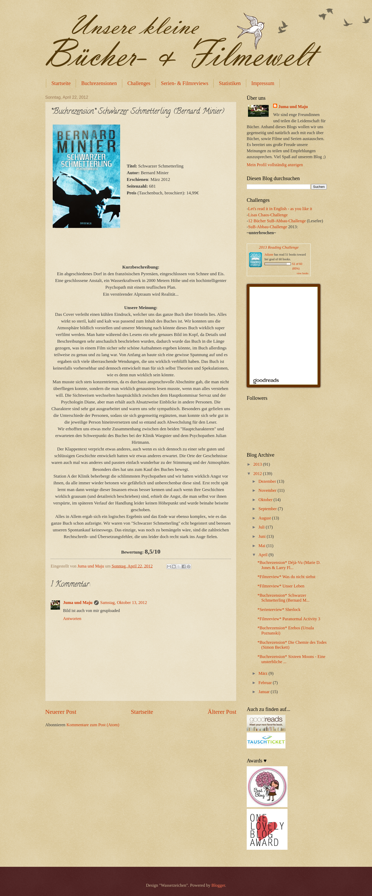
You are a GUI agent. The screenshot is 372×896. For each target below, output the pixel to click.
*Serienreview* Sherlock (278, 609)
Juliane (269, 254)
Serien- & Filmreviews (184, 83)
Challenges (138, 83)
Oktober (265, 499)
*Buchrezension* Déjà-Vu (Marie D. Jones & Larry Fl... (288, 565)
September (268, 508)
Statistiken (230, 83)
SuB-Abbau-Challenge (267, 226)
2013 (258, 464)
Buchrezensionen (99, 83)
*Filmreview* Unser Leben (280, 586)
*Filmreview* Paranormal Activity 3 (288, 618)
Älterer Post (222, 711)
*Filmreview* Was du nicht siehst (286, 576)
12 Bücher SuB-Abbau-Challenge (277, 220)
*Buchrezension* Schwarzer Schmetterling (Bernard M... (283, 598)
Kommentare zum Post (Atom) (92, 724)
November (267, 490)
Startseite (61, 83)
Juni (262, 536)
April (263, 554)
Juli (262, 527)
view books (302, 273)
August (265, 518)
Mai (262, 545)
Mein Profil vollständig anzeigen (275, 164)
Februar (265, 682)
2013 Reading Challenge (279, 247)
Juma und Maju (77, 602)
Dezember (267, 481)
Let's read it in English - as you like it (280, 208)
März (263, 673)
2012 (258, 473)
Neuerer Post (60, 711)
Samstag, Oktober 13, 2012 (123, 602)
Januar (264, 691)
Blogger (218, 885)
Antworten (72, 618)
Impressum (262, 83)
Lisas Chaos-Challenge (268, 214)
